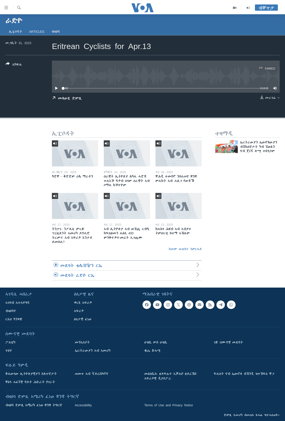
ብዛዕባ (55, 32)
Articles (36, 32)
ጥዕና (8, 351)
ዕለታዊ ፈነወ (82, 319)
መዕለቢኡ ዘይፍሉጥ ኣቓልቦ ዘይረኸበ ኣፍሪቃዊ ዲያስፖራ (170, 376)
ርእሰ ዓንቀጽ (13, 319)
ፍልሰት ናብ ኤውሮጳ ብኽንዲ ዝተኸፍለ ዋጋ (244, 374)
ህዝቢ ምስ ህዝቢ (155, 342)
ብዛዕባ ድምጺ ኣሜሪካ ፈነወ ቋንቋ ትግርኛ (33, 405)
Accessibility (83, 405)
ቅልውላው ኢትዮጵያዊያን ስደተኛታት (31, 374)
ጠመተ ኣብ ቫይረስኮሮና (91, 374)
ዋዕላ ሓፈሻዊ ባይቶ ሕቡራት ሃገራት (30, 382)
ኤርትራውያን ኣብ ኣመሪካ (92, 351)
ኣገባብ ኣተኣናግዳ (17, 303)
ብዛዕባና (10, 311)
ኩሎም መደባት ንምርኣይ (185, 249)
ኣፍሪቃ (79, 311)
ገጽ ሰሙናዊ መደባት (228, 342)
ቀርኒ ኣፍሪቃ (83, 303)
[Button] (14, 65)
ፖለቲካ (10, 342)
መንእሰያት (82, 342)
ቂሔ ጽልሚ (152, 351)
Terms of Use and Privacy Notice (168, 405)
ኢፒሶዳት (15, 32)
